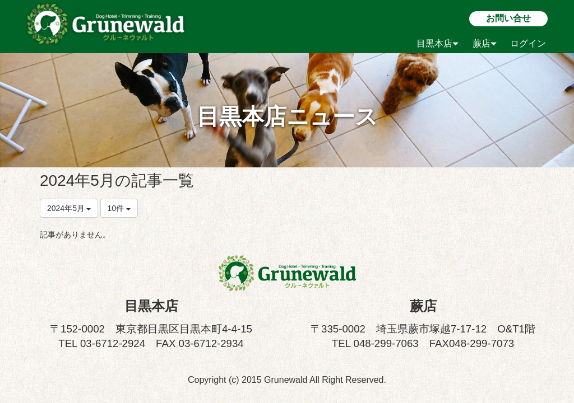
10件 (119, 208)
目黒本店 (437, 43)
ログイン (528, 43)
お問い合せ (508, 18)
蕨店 (485, 43)
